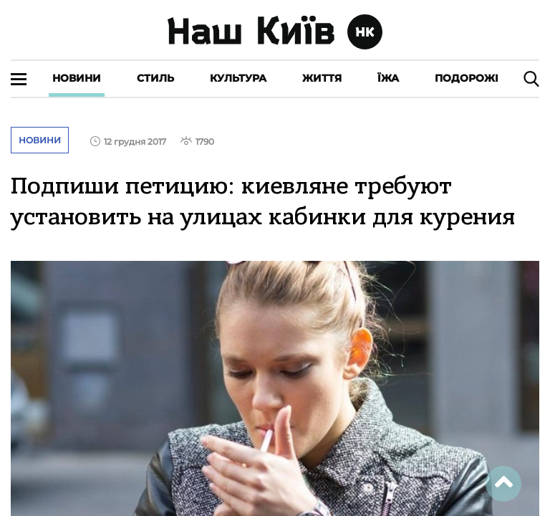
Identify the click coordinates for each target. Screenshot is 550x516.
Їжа (388, 78)
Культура (238, 78)
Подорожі (466, 78)
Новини (76, 78)
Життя (322, 78)
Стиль (155, 78)
